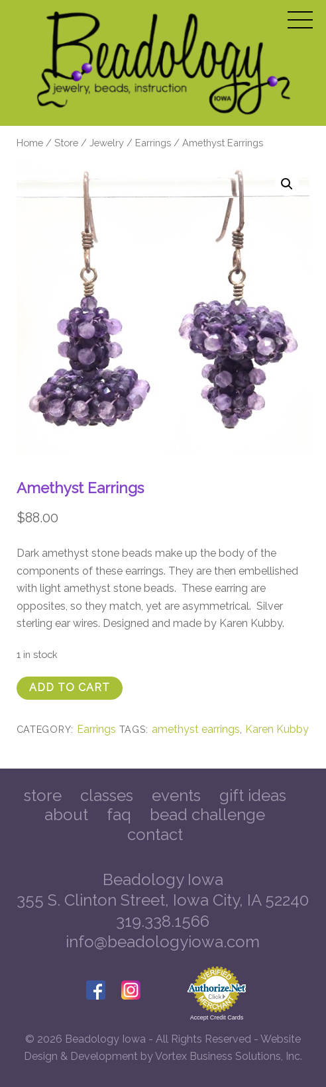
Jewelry (106, 142)
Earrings (153, 142)
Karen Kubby (277, 729)
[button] (287, 184)
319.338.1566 (162, 921)
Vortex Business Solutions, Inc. (228, 1056)
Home (30, 142)
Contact (155, 834)
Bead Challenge (207, 814)
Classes (106, 795)
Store (66, 142)
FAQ (119, 814)
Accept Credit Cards (217, 1017)
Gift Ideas (252, 795)
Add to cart (69, 687)
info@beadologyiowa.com (163, 941)
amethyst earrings (196, 729)
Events (176, 795)
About (66, 814)
